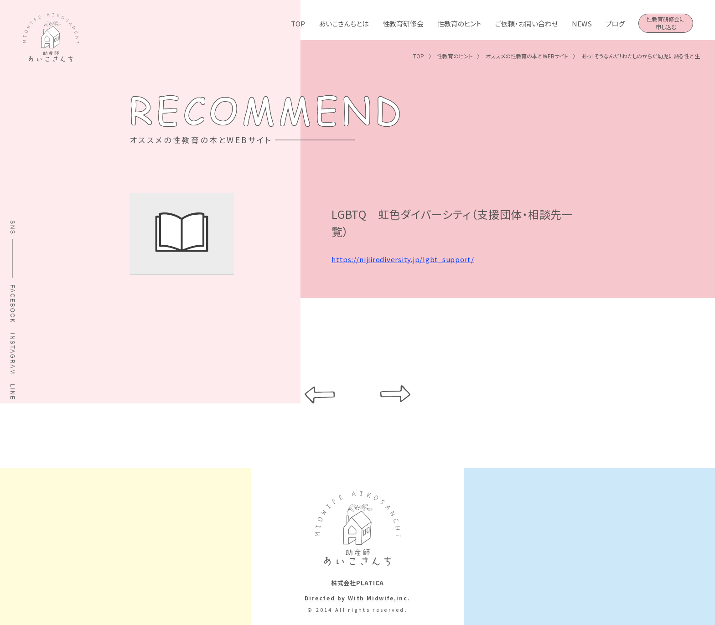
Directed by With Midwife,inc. (357, 598)
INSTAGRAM (12, 354)
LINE (12, 392)
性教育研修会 (403, 23)
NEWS (582, 23)
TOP (298, 23)
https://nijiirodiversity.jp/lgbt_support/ (403, 260)
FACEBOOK (12, 304)
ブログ (615, 23)
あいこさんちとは (344, 23)
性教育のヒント (459, 23)
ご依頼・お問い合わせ (526, 23)
